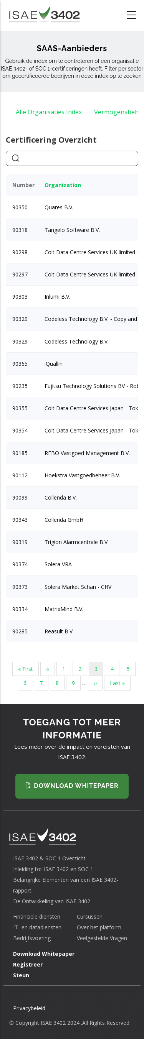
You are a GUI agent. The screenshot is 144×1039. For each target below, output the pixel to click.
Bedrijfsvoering (32, 938)
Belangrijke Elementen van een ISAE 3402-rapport (65, 885)
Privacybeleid (29, 1008)
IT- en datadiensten (37, 927)
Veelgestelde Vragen (102, 938)
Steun (21, 975)
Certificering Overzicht (51, 140)
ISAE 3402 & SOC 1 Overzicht (49, 858)
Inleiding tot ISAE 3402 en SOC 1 (53, 869)
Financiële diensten (36, 916)
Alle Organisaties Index (49, 112)
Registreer (28, 964)
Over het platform (99, 927)
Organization (63, 185)
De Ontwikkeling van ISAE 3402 (51, 901)
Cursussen (90, 916)
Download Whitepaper (43, 953)
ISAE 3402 (53, 1022)
